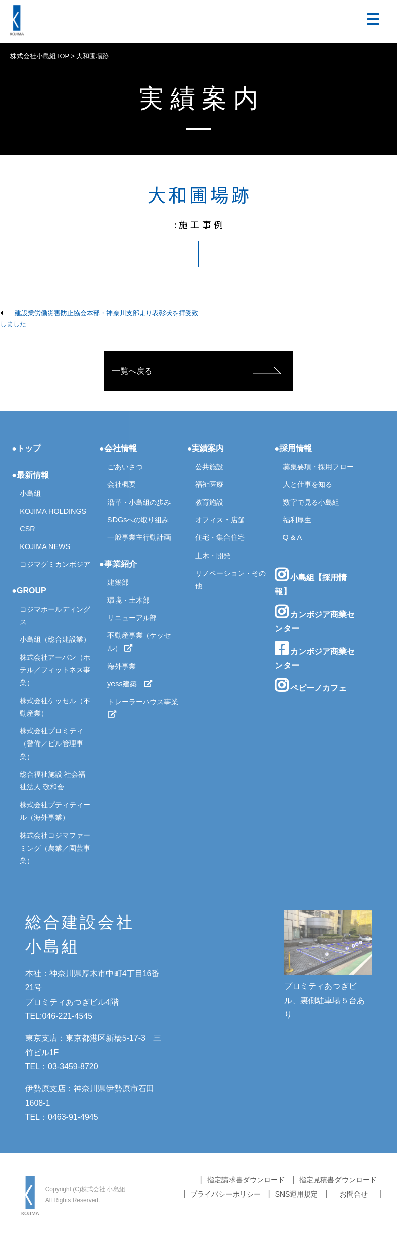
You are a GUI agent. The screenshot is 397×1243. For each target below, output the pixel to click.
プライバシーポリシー (225, 1194)
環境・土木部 (128, 600)
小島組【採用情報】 (311, 581)
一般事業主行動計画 (139, 537)
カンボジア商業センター (315, 618)
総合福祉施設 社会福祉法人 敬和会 (52, 780)
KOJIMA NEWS (45, 546)
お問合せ (353, 1194)
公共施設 (209, 467)
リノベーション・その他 (230, 579)
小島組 (30, 493)
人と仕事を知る (307, 484)
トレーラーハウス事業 (143, 708)
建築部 (118, 582)
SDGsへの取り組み (138, 520)
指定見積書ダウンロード (338, 1180)
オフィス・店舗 (220, 520)
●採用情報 (293, 448)
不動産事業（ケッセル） (139, 641)
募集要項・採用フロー (318, 467)
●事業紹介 (118, 564)
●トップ (26, 448)
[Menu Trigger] (373, 19)
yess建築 (130, 684)
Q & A (292, 537)
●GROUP (29, 590)
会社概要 (121, 484)
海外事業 (121, 666)
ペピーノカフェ (311, 685)
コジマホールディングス (55, 615)
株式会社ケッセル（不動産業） (55, 707)
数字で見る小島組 (311, 502)
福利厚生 (297, 520)
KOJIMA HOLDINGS (53, 511)
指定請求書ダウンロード (246, 1180)
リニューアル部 (132, 618)
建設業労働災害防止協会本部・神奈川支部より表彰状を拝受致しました (99, 318)
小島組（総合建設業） (55, 639)
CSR (27, 529)
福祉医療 (209, 484)
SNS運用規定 (296, 1194)
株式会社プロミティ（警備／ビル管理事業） (51, 743)
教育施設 (209, 502)
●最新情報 (30, 475)
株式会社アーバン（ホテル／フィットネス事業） (55, 669)
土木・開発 (213, 556)
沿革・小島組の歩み (139, 502)
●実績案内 (205, 448)
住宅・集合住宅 (220, 537)
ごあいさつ (125, 467)
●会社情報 (118, 448)
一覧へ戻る (132, 371)
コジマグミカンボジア (55, 564)
